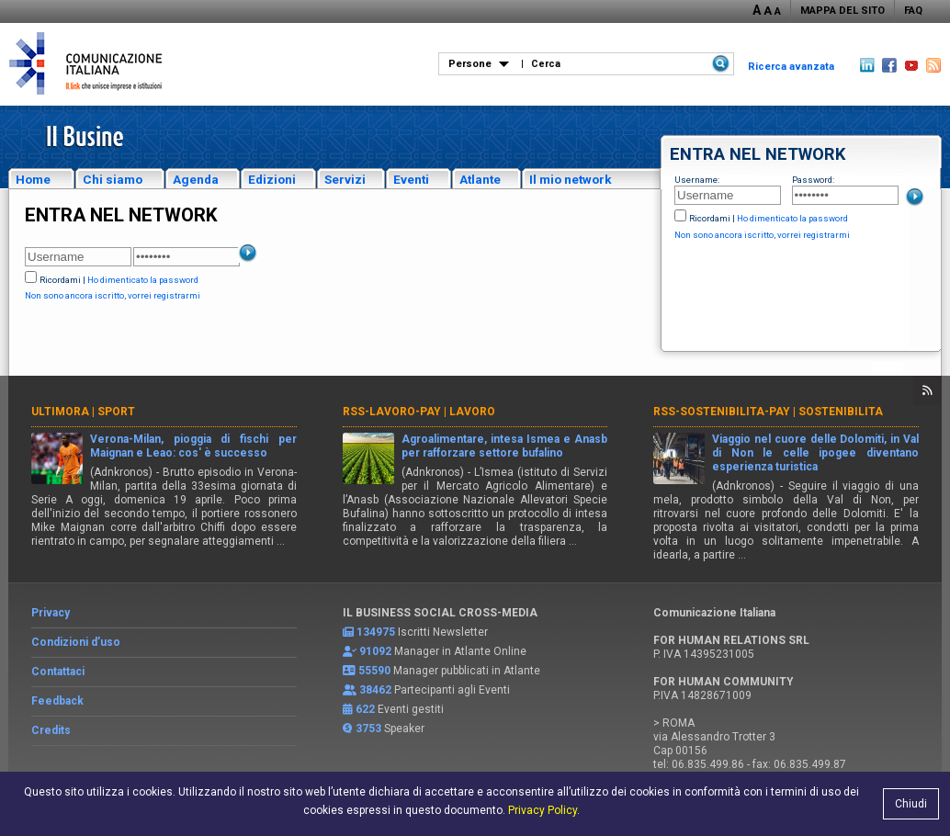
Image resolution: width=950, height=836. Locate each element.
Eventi (411, 179)
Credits (51, 730)
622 (365, 709)
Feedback (57, 701)
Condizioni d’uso (75, 642)
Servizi (345, 179)
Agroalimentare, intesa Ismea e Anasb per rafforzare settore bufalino (504, 446)
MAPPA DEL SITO (842, 11)
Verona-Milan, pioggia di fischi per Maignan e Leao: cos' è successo (193, 446)
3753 (368, 728)
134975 (375, 632)
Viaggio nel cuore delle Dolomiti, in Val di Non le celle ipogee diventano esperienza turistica (815, 453)
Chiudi (911, 803)
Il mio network (570, 179)
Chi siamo (112, 179)
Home (33, 179)
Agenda (196, 179)
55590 (374, 670)
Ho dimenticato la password (792, 218)
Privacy (50, 612)
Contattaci (58, 671)
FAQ (913, 11)
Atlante (480, 179)
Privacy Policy (542, 810)
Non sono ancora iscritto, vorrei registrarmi (762, 235)
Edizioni (272, 179)
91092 (375, 651)
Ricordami (709, 218)
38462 (375, 689)
